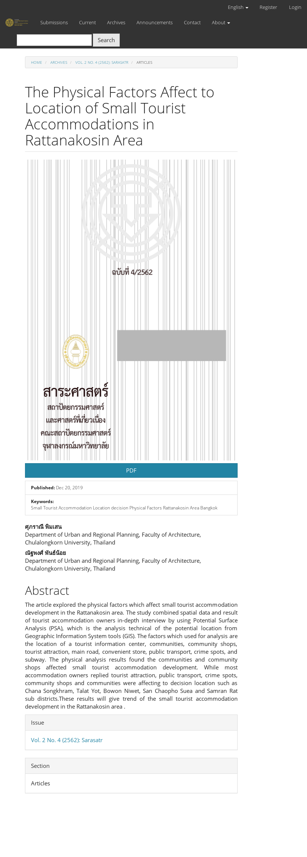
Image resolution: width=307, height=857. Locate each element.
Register (268, 7)
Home (36, 62)
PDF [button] (131, 470)
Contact (192, 22)
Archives (116, 22)
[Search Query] (54, 40)
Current (87, 22)
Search (106, 40)
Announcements (155, 22)
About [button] (221, 22)
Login (295, 7)
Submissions (54, 22)
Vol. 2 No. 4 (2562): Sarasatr (101, 62)
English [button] (238, 7)
